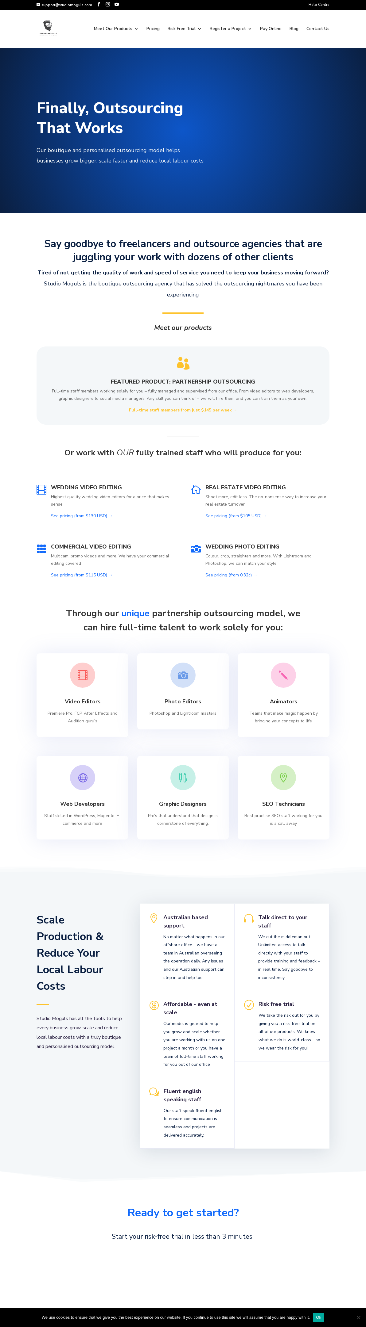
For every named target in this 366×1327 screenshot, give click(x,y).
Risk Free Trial (182, 29)
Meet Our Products (113, 29)
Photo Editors (183, 701)
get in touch (180, 1302)
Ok (318, 1317)
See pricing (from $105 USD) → (236, 516)
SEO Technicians (283, 803)
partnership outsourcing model (217, 613)
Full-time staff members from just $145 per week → (183, 410)
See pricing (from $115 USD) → (82, 575)
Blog (294, 29)
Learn (82, 740)
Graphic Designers (183, 803)
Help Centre (319, 5)
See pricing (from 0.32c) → (231, 575)
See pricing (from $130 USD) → (82, 516)
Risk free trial (275, 1015)
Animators (283, 701)
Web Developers (82, 803)
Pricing (153, 29)
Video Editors (82, 701)
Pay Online (271, 29)
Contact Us (317, 29)
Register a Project (228, 29)
